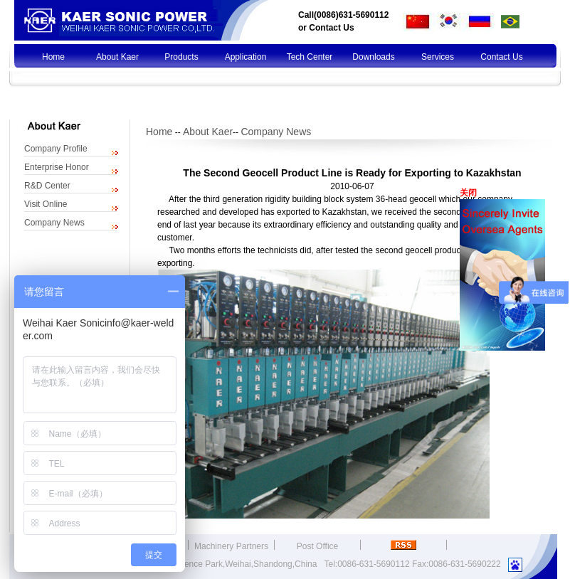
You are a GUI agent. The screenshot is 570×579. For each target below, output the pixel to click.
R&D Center (47, 186)
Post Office (317, 546)
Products (181, 57)
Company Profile (56, 149)
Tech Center (310, 57)
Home (53, 57)
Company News (54, 223)
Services (437, 57)
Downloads (373, 57)
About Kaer (117, 57)
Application (246, 57)
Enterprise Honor (56, 167)
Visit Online (45, 204)
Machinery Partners (231, 546)
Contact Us (331, 28)
